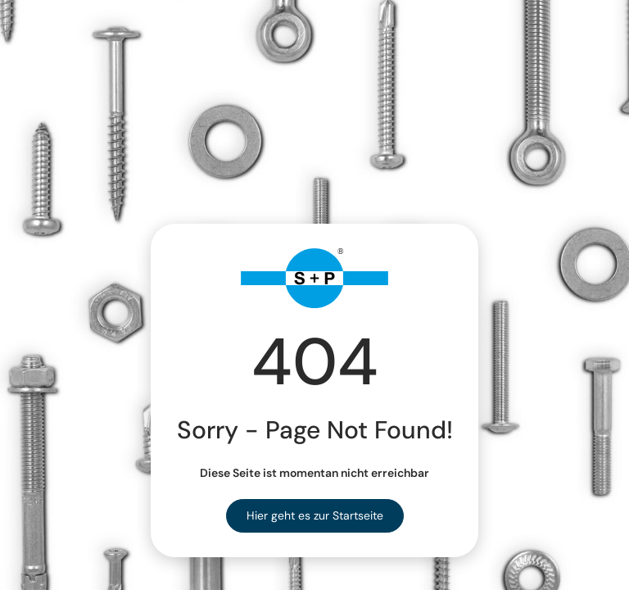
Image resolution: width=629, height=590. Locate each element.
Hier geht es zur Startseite (315, 515)
